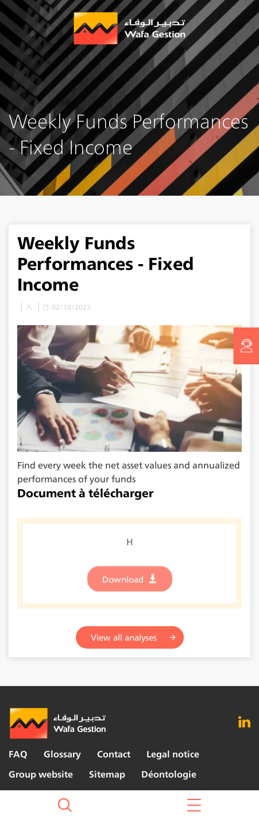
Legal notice (172, 754)
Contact (113, 754)
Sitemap (107, 774)
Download (123, 583)
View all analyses (124, 637)
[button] (195, 805)
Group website (41, 774)
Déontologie (168, 774)
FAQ (18, 754)
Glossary (62, 754)
